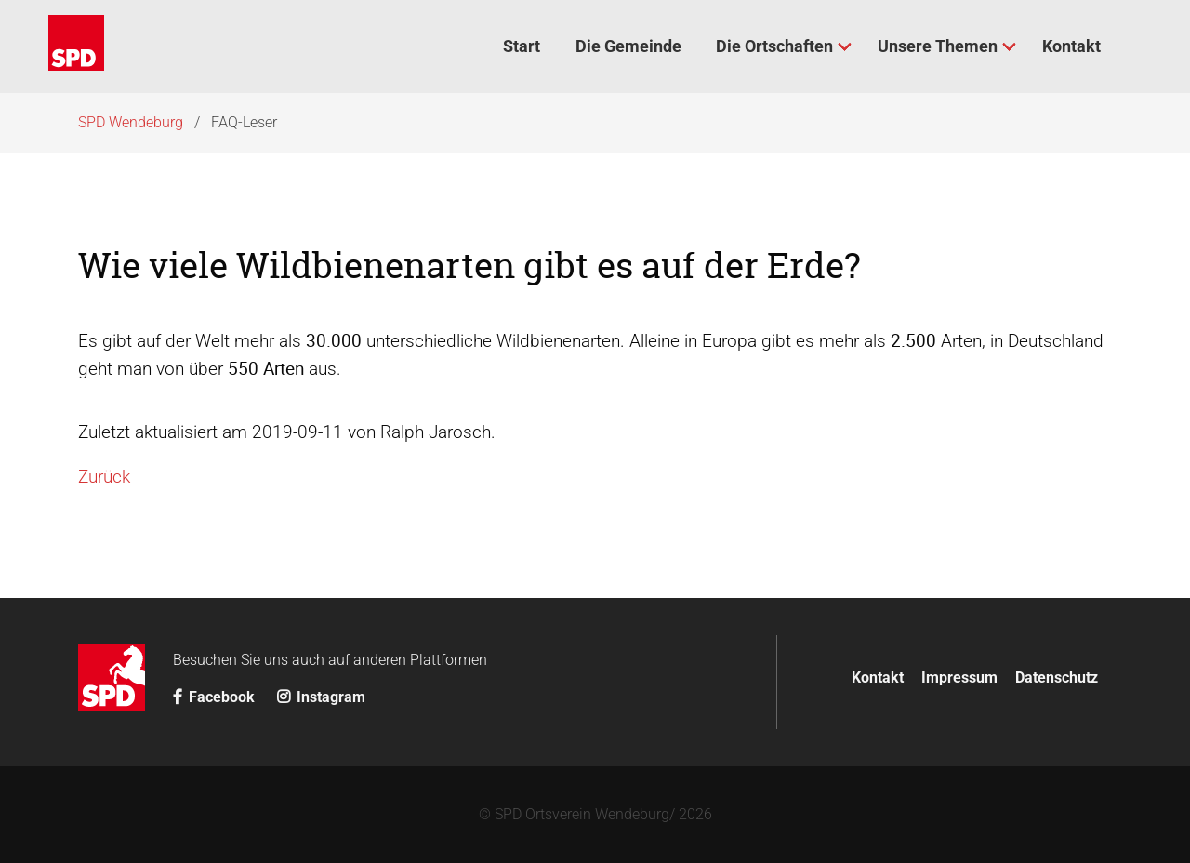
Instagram (321, 697)
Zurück (104, 476)
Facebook (215, 697)
